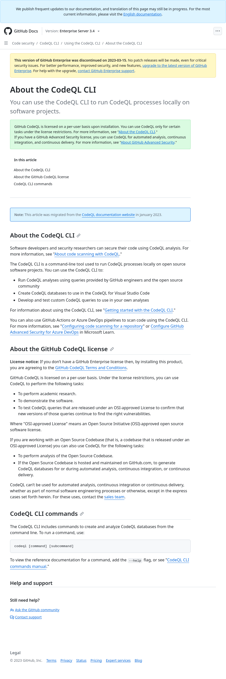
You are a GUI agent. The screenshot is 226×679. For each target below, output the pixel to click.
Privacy (66, 660)
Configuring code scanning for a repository (102, 326)
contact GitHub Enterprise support (106, 70)
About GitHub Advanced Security (148, 142)
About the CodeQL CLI (124, 43)
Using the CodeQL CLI (82, 43)
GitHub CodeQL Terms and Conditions (91, 367)
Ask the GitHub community (34, 609)
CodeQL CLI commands (47, 513)
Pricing (96, 660)
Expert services (118, 660)
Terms (51, 660)
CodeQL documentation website (108, 214)
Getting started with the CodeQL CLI (139, 310)
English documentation (142, 14)
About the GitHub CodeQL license (62, 349)
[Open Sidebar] (6, 43)
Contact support (26, 617)
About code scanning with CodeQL (86, 254)
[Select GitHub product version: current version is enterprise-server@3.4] (72, 31)
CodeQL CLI (49, 43)
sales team (114, 497)
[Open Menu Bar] (217, 31)
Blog (138, 660)
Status (81, 660)
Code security (23, 43)
